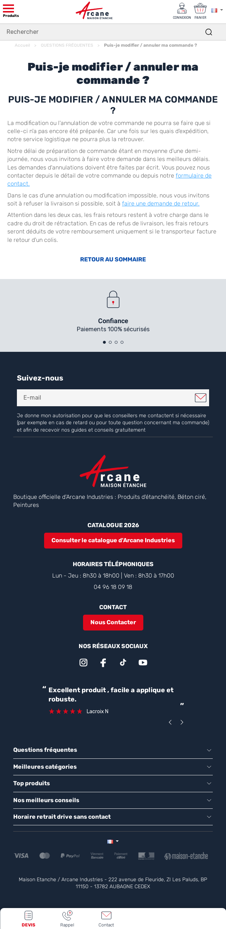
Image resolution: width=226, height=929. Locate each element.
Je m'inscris (200, 397)
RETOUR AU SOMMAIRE (113, 259)
